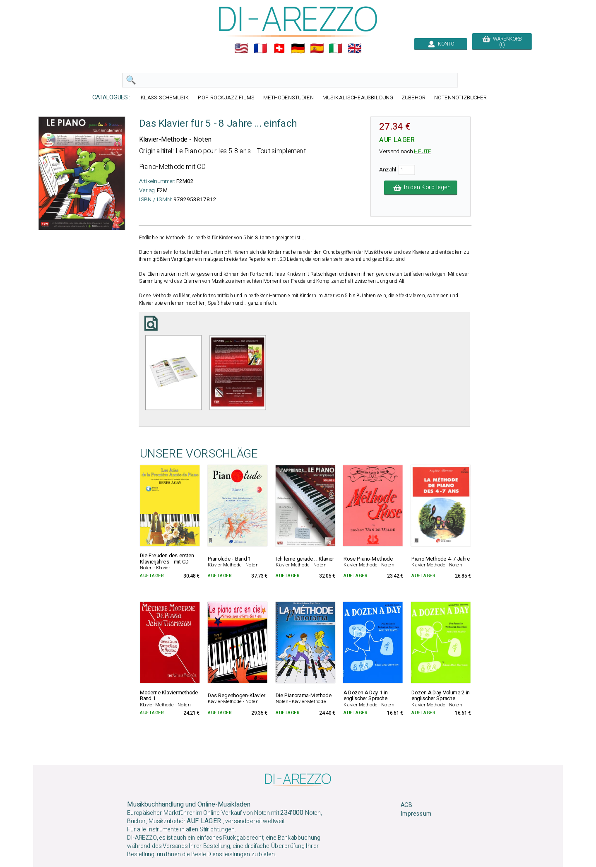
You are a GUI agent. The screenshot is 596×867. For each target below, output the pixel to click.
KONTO (441, 44)
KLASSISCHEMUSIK (165, 97)
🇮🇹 (336, 48)
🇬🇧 (355, 48)
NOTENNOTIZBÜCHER (460, 97)
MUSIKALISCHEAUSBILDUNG (357, 97)
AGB (406, 804)
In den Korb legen (421, 187)
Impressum (416, 813)
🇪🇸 (317, 48)
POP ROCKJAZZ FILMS (226, 97)
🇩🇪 (298, 48)
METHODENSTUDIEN (288, 97)
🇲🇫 (260, 48)
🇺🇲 (241, 48)
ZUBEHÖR (413, 97)
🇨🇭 (279, 48)
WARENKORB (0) (502, 41)
